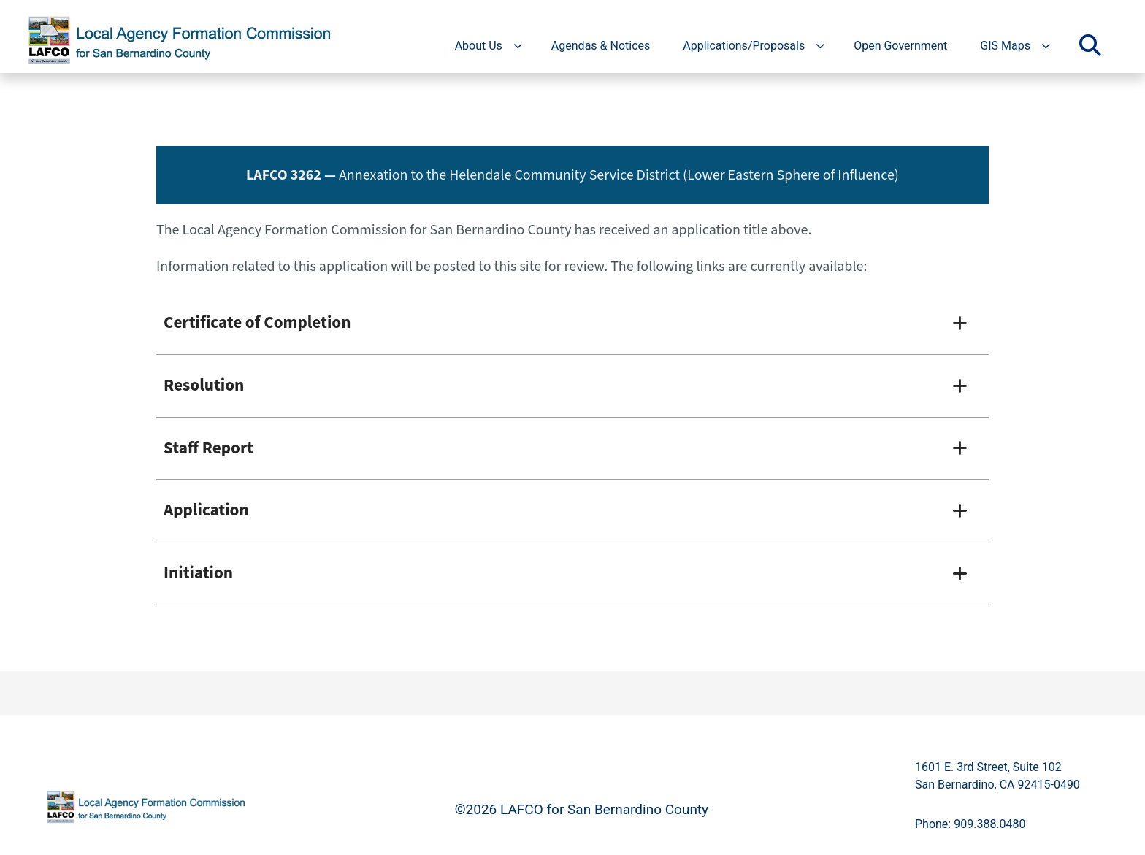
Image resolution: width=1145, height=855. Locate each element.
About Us (478, 46)
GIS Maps (1005, 46)
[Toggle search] (1090, 46)
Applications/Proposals (744, 46)
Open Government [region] (900, 46)
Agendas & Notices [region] (600, 46)
